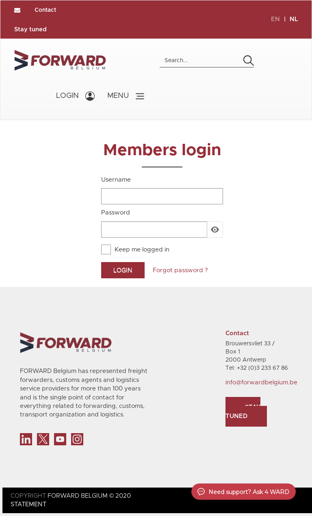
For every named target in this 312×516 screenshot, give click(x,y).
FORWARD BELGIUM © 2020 (89, 496)
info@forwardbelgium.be (261, 382)
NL (294, 19)
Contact (45, 10)
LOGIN (67, 96)
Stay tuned (30, 29)
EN (275, 19)
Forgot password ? (180, 270)
